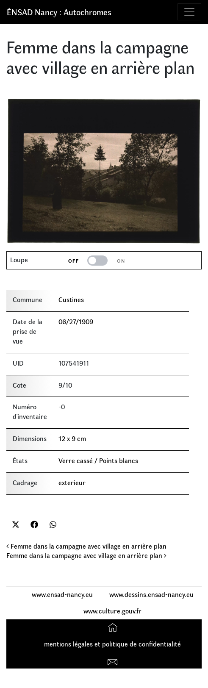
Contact (113, 660)
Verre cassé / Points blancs (98, 460)
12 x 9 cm (72, 438)
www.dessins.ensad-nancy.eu (151, 594)
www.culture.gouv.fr (112, 610)
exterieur (72, 482)
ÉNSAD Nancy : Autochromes (59, 11)
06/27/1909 (75, 321)
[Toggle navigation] (189, 11)
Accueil (114, 627)
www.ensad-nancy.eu (62, 594)
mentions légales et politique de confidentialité (112, 643)
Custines (71, 299)
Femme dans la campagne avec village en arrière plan (86, 545)
